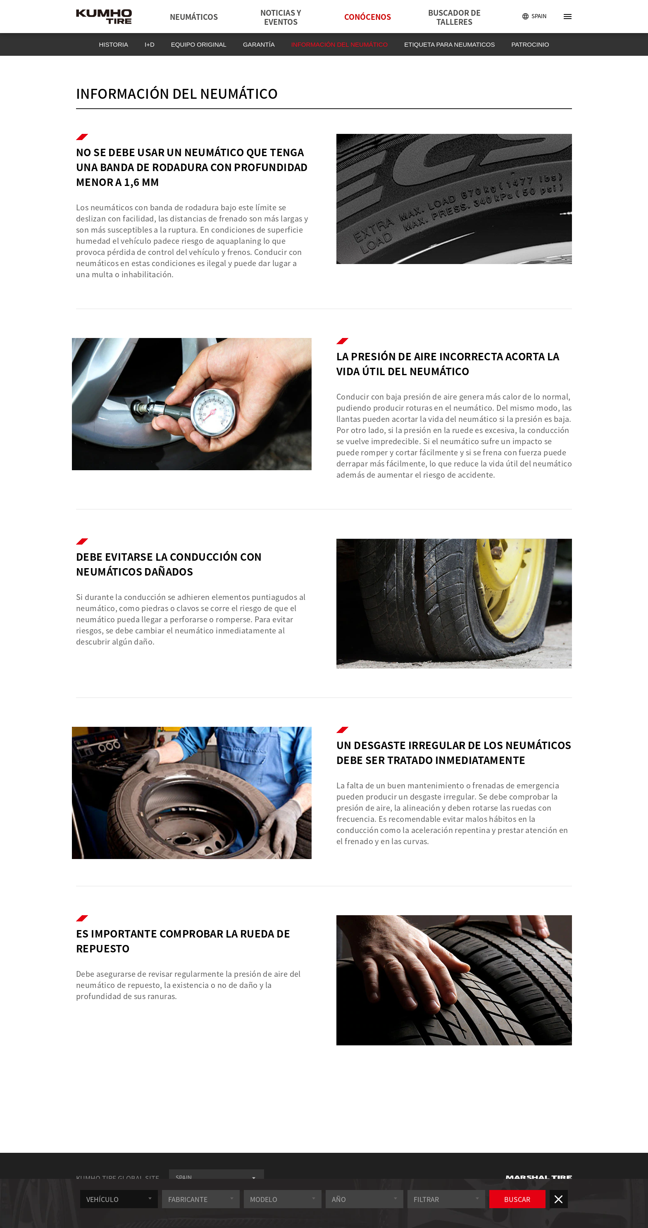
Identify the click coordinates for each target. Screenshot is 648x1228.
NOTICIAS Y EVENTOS (280, 17)
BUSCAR (522, 1205)
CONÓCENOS (367, 16)
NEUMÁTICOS (194, 16)
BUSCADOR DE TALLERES (454, 17)
